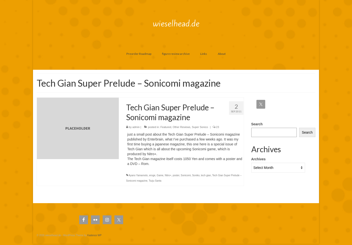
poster (176, 175)
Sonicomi (186, 175)
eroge (152, 175)
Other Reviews (181, 127)
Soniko (196, 175)
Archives (258, 159)
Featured (165, 127)
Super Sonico (200, 127)
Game (160, 175)
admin (136, 127)
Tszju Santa (155, 180)
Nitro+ (168, 175)
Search (257, 124)
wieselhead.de (176, 23)
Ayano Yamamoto (138, 175)
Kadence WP (94, 235)
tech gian (206, 175)
